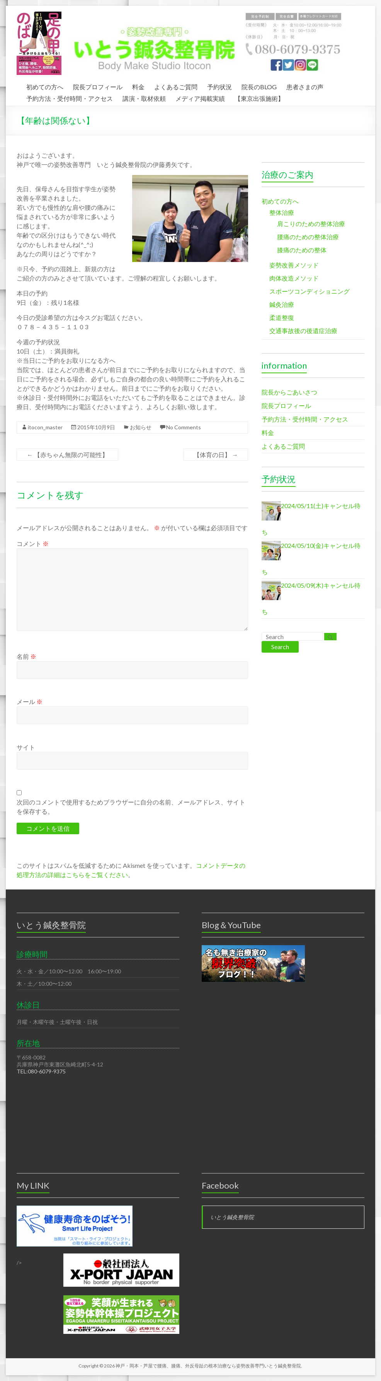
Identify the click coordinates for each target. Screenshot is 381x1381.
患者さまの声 (304, 85)
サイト (26, 747)
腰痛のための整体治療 (308, 236)
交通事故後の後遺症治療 (303, 330)
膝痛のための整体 (302, 249)
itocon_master (45, 427)
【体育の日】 (216, 454)
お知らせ (140, 427)
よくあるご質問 (175, 85)
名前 (26, 656)
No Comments (183, 427)
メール (30, 701)
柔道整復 (281, 317)
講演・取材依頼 (144, 97)
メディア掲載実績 (200, 97)
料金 (138, 85)
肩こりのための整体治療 (311, 223)
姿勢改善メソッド (294, 265)
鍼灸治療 (281, 304)
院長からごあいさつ (289, 392)
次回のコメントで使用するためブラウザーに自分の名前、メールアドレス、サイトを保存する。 (131, 806)
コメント (33, 543)
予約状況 (219, 85)
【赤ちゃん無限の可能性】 (67, 454)
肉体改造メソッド (294, 278)
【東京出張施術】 (259, 97)
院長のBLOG (259, 85)
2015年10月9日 (96, 427)
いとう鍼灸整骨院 (232, 1217)
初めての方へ (44, 85)
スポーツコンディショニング (309, 291)
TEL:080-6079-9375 (41, 1071)
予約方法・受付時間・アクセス (69, 97)
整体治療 (281, 212)
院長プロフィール (97, 85)
